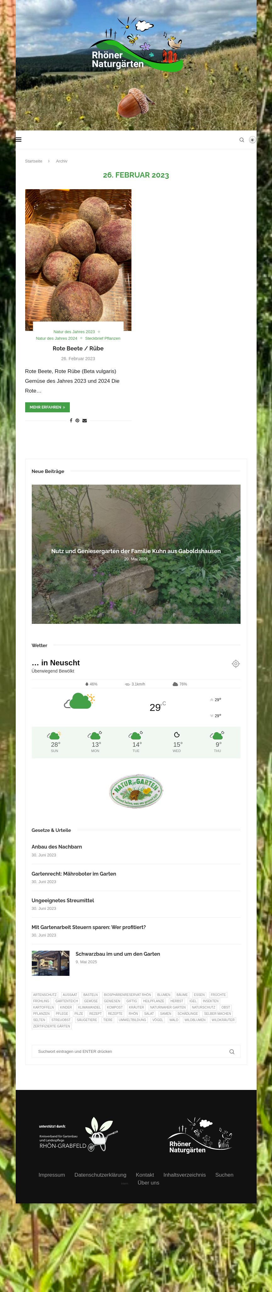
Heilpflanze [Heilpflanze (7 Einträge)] (153, 1001)
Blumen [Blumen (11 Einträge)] (163, 995)
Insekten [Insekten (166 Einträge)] (211, 1001)
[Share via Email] (84, 420)
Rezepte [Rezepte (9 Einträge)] (115, 1013)
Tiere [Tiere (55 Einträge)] (107, 1020)
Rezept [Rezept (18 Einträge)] (95, 1013)
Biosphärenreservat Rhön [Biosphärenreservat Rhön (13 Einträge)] (127, 995)
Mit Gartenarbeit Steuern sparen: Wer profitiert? (89, 927)
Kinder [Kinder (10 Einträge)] (66, 1007)
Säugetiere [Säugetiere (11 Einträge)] (87, 1020)
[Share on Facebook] (71, 420)
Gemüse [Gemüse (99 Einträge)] (91, 1001)
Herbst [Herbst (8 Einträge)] (176, 1001)
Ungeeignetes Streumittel (63, 901)
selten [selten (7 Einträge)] (39, 1020)
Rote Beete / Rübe (78, 348)
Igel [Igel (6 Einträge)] (193, 1001)
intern (124, 1183)
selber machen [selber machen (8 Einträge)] (217, 1013)
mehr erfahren (47, 407)
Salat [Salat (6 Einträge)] (149, 1013)
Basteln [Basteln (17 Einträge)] (90, 995)
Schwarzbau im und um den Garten (118, 954)
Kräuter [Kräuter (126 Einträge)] (136, 1007)
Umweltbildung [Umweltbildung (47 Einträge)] (132, 1020)
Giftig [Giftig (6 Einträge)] (131, 1001)
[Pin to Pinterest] (77, 420)
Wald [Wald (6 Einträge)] (174, 1020)
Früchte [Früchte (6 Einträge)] (218, 995)
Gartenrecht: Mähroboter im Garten (74, 874)
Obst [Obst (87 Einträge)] (225, 1007)
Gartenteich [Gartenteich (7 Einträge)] (66, 1001)
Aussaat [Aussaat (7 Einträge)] (70, 995)
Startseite (33, 161)
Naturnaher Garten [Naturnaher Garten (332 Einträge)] (168, 1007)
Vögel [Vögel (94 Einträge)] (157, 1020)
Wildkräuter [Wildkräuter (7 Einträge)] (223, 1020)
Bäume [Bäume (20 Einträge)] (182, 995)
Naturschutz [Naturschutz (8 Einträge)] (203, 1007)
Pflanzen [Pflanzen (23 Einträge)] (41, 1013)
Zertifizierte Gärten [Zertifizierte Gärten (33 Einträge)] (51, 1026)
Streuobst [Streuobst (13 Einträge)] (60, 1020)
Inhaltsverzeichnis (185, 1175)
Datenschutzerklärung (100, 1175)
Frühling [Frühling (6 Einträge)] (41, 1001)
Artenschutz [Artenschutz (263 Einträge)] (45, 995)
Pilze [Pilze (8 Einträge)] (79, 1013)
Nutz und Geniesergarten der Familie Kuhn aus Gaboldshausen (136, 551)
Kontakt (145, 1175)
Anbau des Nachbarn (57, 847)
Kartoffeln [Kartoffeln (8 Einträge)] (43, 1007)
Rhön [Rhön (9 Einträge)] (133, 1013)
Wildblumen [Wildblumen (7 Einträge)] (195, 1020)
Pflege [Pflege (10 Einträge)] (62, 1013)
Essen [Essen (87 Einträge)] (199, 995)
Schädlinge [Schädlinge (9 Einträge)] (187, 1013)
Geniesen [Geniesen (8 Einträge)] (112, 1001)
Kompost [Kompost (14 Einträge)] (115, 1007)
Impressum (52, 1175)
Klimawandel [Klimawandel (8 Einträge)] (89, 1007)
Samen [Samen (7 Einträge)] (165, 1013)
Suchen (224, 1175)
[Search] (242, 140)
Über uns (148, 1183)
